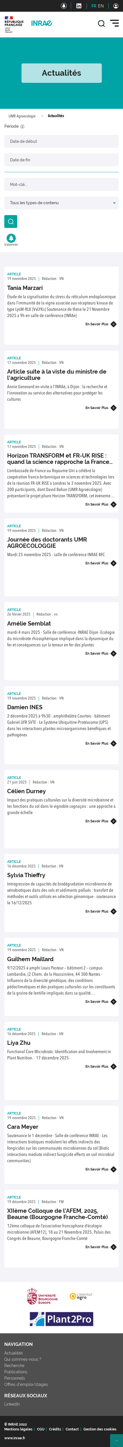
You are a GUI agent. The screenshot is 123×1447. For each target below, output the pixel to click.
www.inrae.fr (14, 1438)
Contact (72, 1429)
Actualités (13, 1353)
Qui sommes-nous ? (22, 1359)
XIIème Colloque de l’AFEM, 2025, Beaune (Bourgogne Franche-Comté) (57, 1213)
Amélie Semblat (29, 623)
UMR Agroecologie (22, 116)
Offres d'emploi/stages (26, 1384)
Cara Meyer (22, 1126)
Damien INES (24, 707)
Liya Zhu (18, 1042)
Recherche (14, 1365)
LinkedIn (12, 1404)
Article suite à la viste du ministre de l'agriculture (56, 374)
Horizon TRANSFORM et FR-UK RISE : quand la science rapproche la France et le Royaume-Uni (58, 462)
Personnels (14, 1378)
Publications (15, 1372)
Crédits (55, 1429)
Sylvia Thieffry (26, 875)
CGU (40, 1429)
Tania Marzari (25, 287)
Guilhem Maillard (30, 959)
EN (101, 6)
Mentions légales (18, 1429)
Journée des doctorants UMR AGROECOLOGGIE (47, 542)
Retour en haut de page (119, 1443)
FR (93, 6)
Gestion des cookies (99, 1429)
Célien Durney (26, 791)
